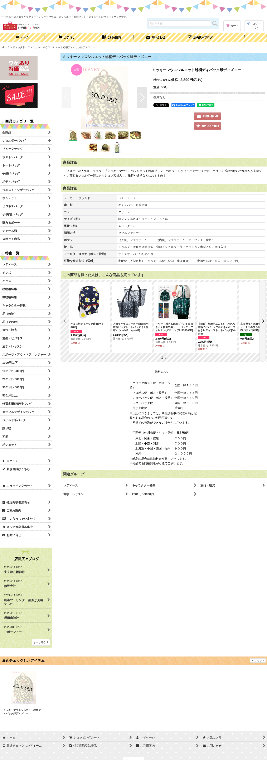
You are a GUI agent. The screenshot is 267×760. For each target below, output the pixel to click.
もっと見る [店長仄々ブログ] (41, 642)
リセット (257, 660)
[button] (244, 37)
